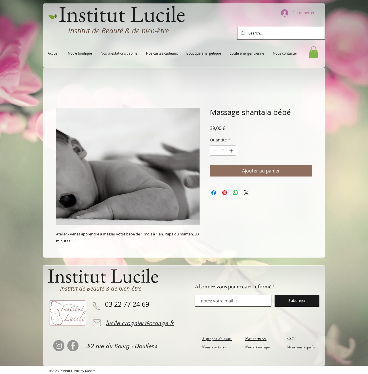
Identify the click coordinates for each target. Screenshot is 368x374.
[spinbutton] (223, 150)
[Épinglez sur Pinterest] (224, 192)
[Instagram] (58, 345)
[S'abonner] (297, 301)
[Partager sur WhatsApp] (235, 192)
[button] (313, 52)
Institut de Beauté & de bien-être (118, 30)
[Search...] (280, 33)
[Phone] (96, 306)
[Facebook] (72, 345)
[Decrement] (214, 150)
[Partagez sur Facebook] (213, 192)
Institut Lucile (103, 275)
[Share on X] (246, 192)
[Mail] (97, 323)
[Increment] (231, 150)
